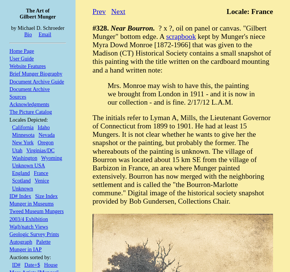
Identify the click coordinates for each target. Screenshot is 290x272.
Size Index (46, 196)
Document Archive (29, 89)
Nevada (47, 135)
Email (45, 34)
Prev (99, 11)
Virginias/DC (40, 150)
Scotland (21, 181)
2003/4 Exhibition (28, 219)
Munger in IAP (25, 249)
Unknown (22, 188)
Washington (24, 158)
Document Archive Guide (36, 82)
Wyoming (51, 158)
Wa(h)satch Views (28, 227)
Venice (42, 181)
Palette (43, 242)
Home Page (21, 51)
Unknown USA (28, 165)
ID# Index (20, 196)
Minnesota (23, 135)
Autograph (20, 242)
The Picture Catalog (30, 112)
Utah (17, 150)
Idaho (44, 127)
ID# (16, 265)
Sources (17, 97)
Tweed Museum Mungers (36, 211)
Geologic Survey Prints (34, 234)
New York (23, 142)
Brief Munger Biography (35, 74)
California (23, 127)
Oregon (46, 142)
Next (118, 11)
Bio (28, 34)
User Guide (21, 59)
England (21, 173)
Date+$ (32, 265)
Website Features (27, 66)
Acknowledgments (29, 104)
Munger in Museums (31, 204)
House (51, 265)
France (41, 173)
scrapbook (181, 36)
